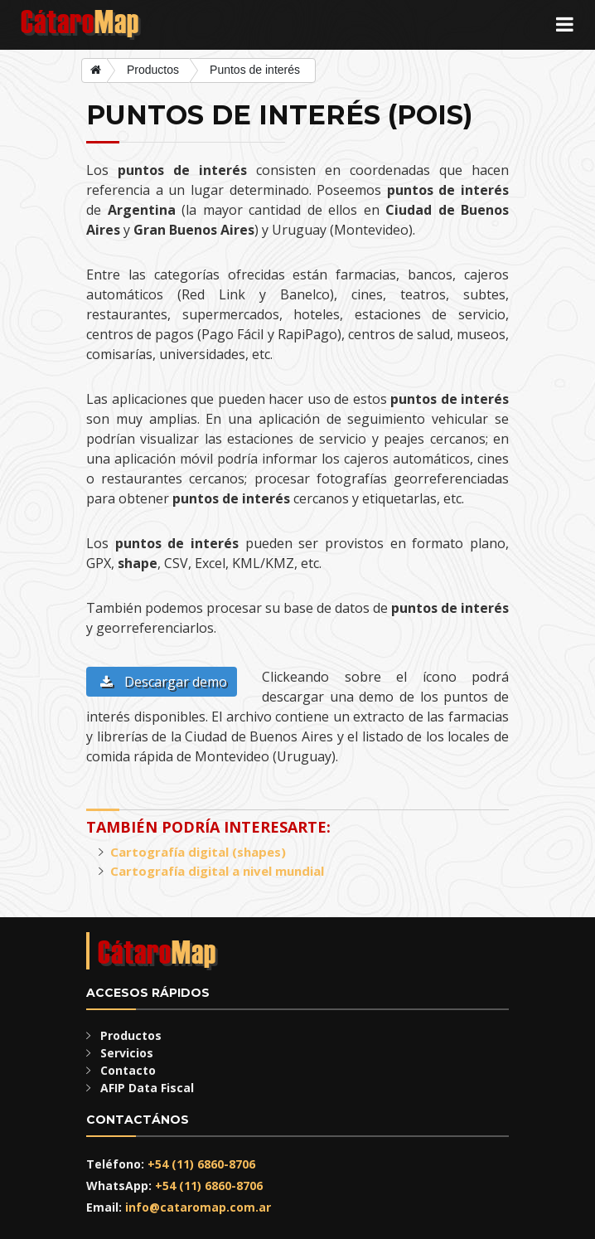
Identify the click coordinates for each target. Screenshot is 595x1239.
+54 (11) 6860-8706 (201, 1164)
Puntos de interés (255, 69)
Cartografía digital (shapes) (198, 851)
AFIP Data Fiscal (147, 1088)
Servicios (126, 1053)
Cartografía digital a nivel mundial (217, 870)
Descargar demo (163, 682)
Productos (153, 69)
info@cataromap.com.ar (198, 1207)
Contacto (128, 1070)
